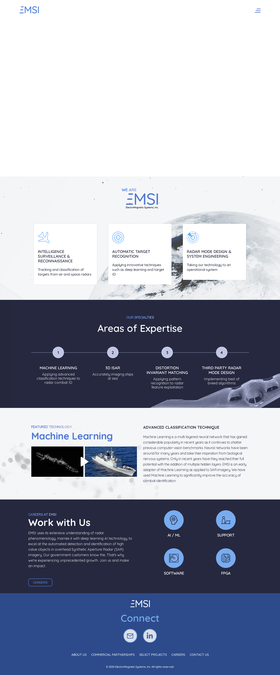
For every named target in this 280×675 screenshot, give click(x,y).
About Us (79, 655)
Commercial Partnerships (113, 655)
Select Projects (153, 655)
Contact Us (199, 655)
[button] (40, 582)
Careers (178, 655)
